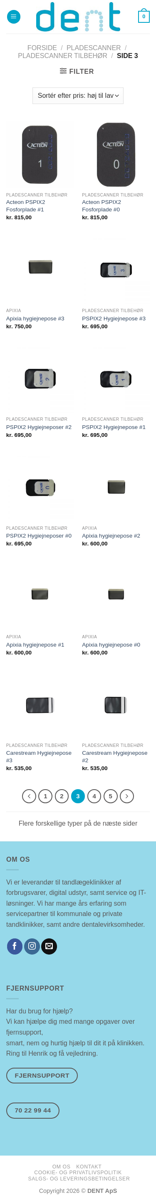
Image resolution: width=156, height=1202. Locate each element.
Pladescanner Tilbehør (62, 55)
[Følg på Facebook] (15, 946)
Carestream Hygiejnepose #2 (114, 756)
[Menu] (13, 17)
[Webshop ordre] (78, 95)
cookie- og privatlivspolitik (77, 1172)
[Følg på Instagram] (32, 946)
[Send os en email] (49, 946)
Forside (42, 47)
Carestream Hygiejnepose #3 (39, 756)
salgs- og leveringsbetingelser (79, 1179)
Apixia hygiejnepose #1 (35, 645)
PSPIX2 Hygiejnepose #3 (114, 318)
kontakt (89, 1167)
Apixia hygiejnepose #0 (111, 645)
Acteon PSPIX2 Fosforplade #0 (101, 206)
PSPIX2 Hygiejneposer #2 (39, 427)
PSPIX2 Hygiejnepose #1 (114, 427)
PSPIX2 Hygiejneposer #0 (39, 536)
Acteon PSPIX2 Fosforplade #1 (25, 206)
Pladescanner (94, 47)
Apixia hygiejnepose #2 (111, 536)
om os (61, 1167)
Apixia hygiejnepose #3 (35, 318)
